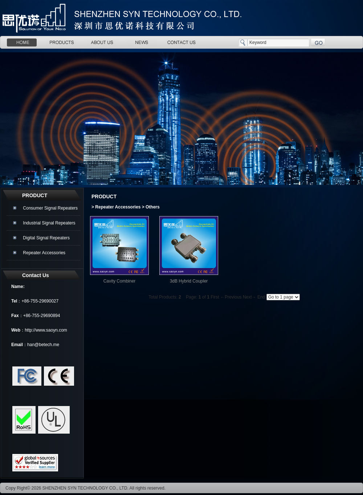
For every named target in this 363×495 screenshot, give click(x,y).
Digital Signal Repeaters (46, 237)
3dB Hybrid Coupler (189, 281)
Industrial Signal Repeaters (49, 223)
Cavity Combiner (119, 281)
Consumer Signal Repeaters (50, 208)
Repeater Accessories (44, 252)
